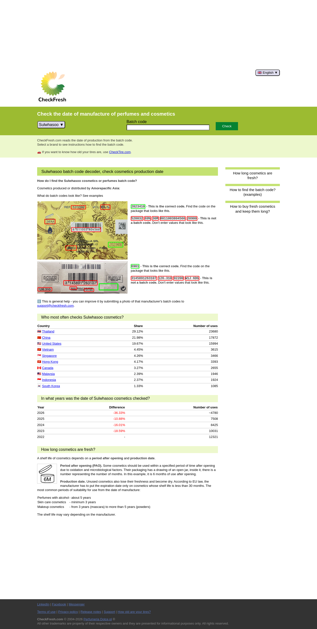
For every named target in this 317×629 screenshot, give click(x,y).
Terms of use (46, 612)
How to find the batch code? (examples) (252, 192)
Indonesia (49, 380)
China (46, 337)
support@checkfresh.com (55, 305)
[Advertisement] (158, 34)
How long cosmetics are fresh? (252, 175)
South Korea (51, 386)
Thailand (48, 331)
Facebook (59, 604)
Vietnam (48, 349)
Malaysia (48, 374)
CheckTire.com (120, 152)
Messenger (76, 604)
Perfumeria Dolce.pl (97, 619)
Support (109, 612)
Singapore (49, 356)
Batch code (137, 121)
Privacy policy (68, 612)
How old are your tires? (134, 612)
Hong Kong (50, 362)
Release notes (90, 612)
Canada (47, 368)
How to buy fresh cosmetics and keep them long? (252, 208)
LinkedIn (43, 604)
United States (51, 343)
